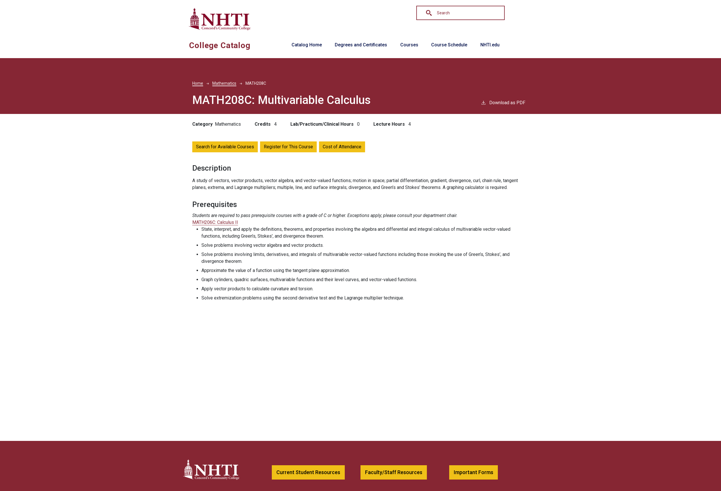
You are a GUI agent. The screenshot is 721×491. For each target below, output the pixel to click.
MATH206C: (215, 222)
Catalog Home (307, 45)
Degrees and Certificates (361, 45)
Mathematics (224, 83)
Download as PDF (503, 102)
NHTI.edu (490, 45)
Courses (409, 45)
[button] (308, 472)
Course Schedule (449, 45)
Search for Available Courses (225, 146)
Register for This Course (288, 146)
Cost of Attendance (342, 146)
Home (197, 83)
